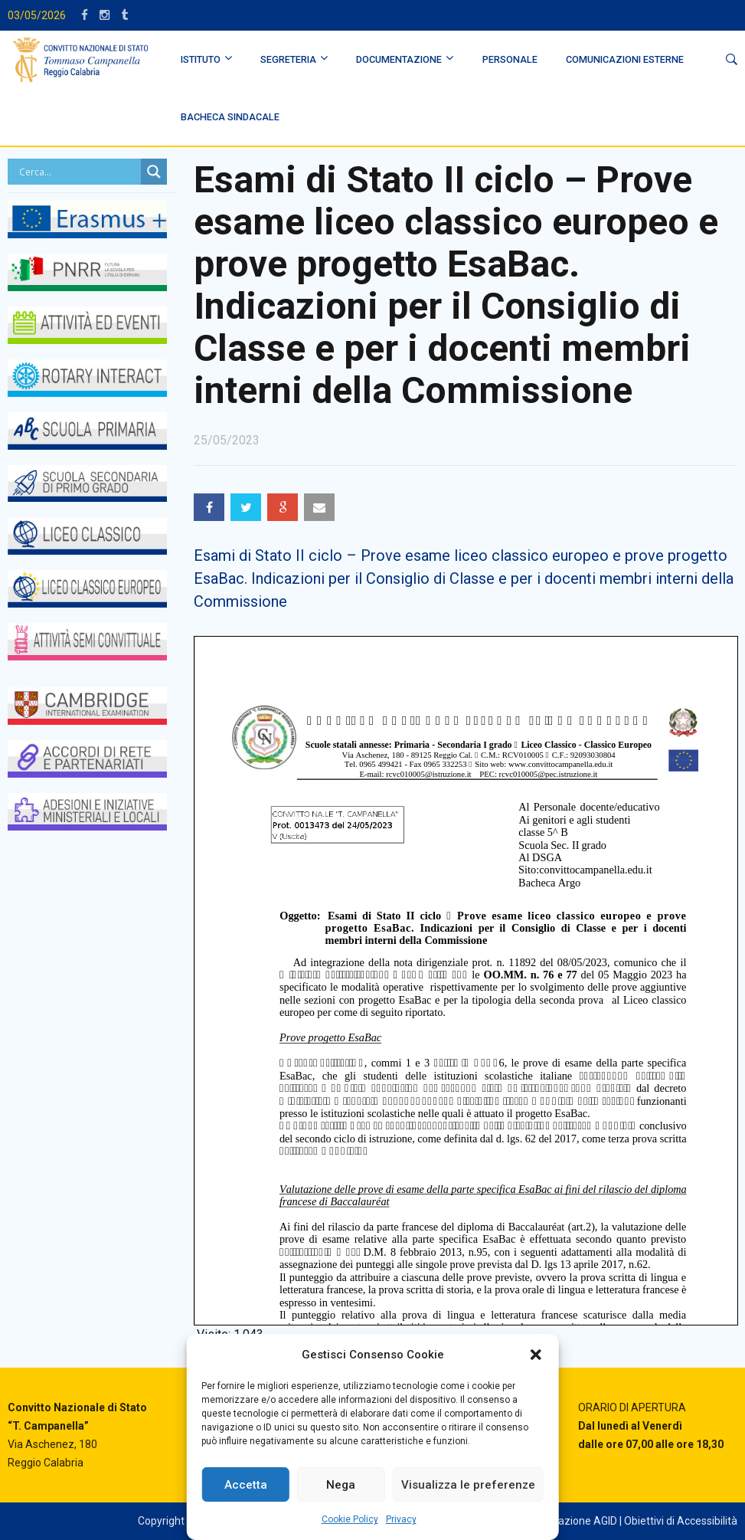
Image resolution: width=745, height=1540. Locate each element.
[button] (536, 1354)
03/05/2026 (37, 15)
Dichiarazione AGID (571, 1521)
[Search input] (78, 172)
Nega (340, 1485)
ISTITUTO (201, 59)
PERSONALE (510, 59)
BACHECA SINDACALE (230, 117)
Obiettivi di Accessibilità (680, 1521)
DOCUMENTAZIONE (399, 59)
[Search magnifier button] (154, 172)
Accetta (245, 1485)
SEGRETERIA (288, 59)
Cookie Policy (350, 1519)
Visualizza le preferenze (468, 1485)
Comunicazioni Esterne (625, 59)
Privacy (401, 1519)
